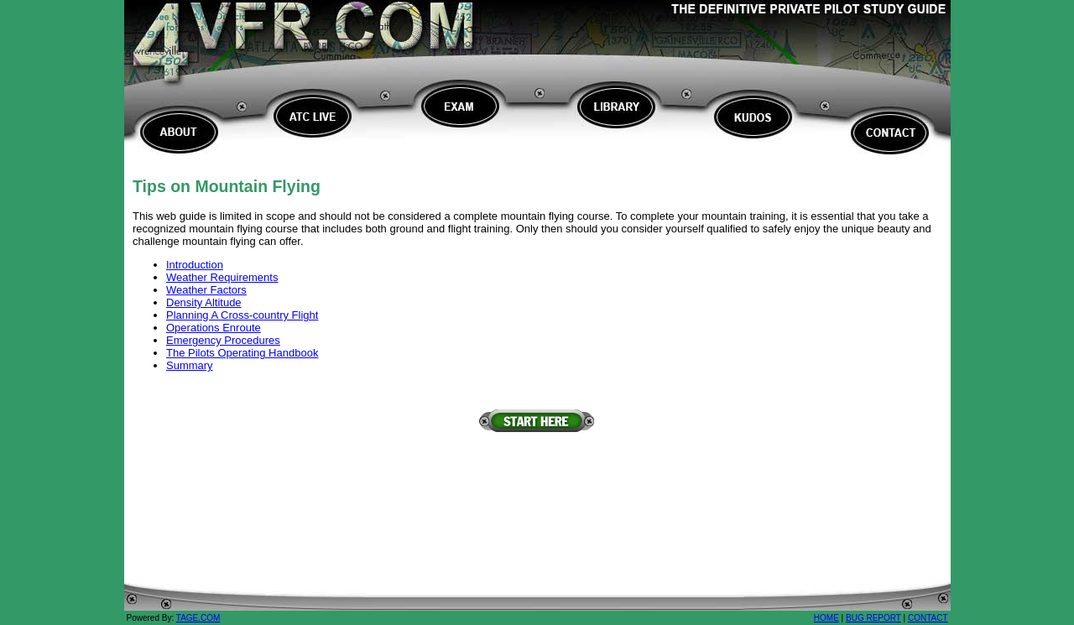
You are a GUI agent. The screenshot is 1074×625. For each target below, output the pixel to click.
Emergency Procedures (223, 340)
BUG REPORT (873, 617)
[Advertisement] (537, 471)
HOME (826, 617)
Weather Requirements (222, 277)
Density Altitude (204, 302)
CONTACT (928, 617)
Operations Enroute (213, 327)
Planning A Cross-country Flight (242, 315)
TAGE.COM (198, 617)
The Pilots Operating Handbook (242, 352)
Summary (189, 365)
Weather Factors (206, 290)
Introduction (194, 264)
